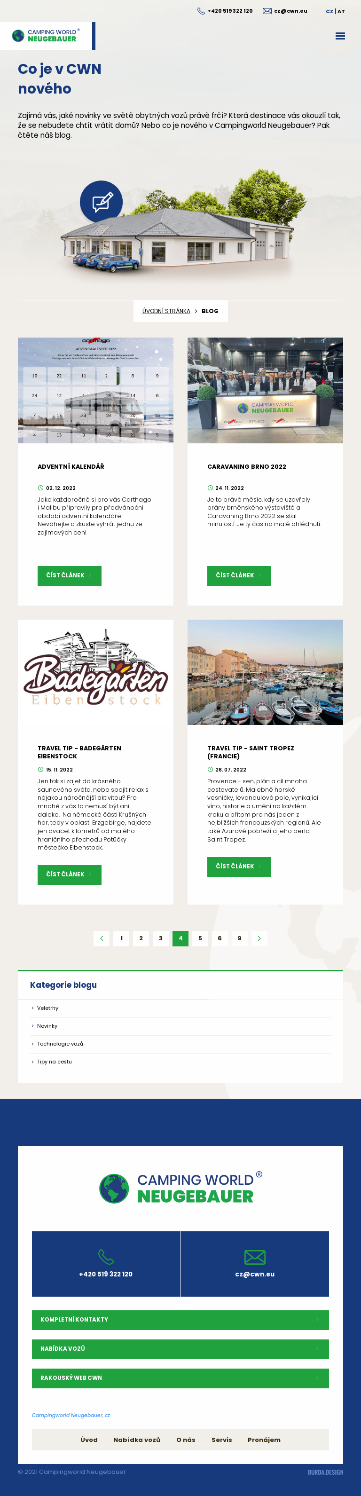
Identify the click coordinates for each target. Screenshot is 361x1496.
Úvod (89, 1439)
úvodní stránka (166, 311)
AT (341, 11)
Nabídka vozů (136, 1439)
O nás (186, 1439)
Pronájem (264, 1439)
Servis (222, 1439)
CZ (329, 11)
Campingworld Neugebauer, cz (71, 1415)
